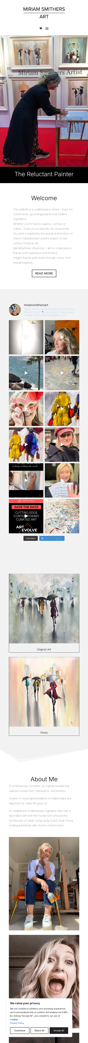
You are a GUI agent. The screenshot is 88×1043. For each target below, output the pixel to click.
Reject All (39, 1030)
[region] (39, 1017)
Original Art (44, 649)
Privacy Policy (17, 1023)
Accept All (59, 1030)
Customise (19, 1030)
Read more (44, 273)
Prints (44, 732)
